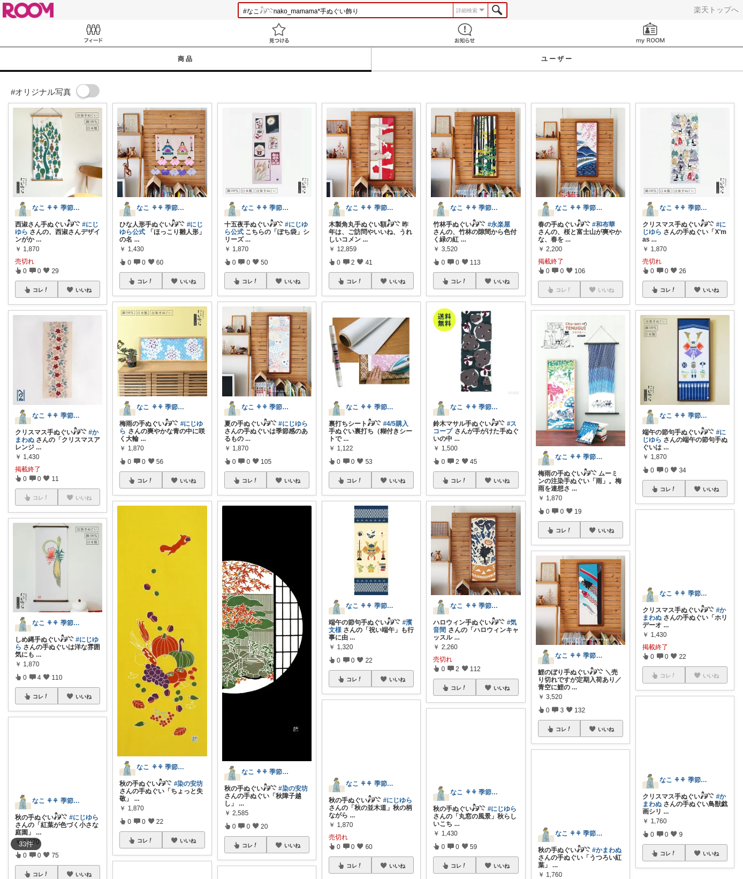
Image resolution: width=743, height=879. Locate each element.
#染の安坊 (188, 783)
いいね (83, 289)
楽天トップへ (716, 9)
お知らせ (464, 33)
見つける (279, 33)
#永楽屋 (499, 224)
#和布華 (603, 224)
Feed (93, 33)
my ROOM (650, 33)
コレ (41, 289)
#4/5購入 (395, 423)
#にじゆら (293, 423)
